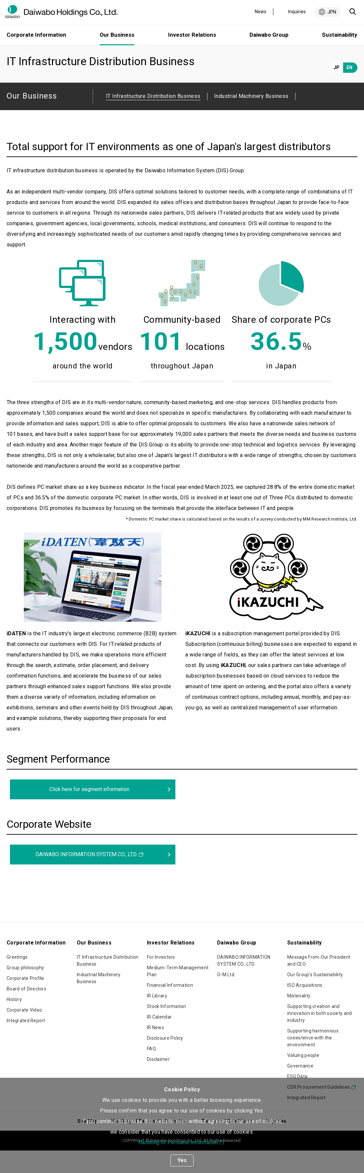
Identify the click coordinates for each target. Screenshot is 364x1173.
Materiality (298, 1018)
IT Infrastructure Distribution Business (107, 983)
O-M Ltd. (226, 997)
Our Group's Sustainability (315, 997)
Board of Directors (26, 1011)
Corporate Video (24, 1032)
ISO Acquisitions (304, 1007)
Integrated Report (26, 1043)
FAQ (151, 1071)
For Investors (161, 979)
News (260, 11)
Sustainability (339, 34)
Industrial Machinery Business (251, 118)
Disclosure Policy (165, 1060)
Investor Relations (192, 34)
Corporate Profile (25, 1000)
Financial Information (170, 1007)
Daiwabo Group (269, 34)
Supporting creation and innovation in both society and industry (319, 1035)
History (14, 1022)
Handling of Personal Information (178, 1142)
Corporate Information (36, 34)
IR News (155, 1050)
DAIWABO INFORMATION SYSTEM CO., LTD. (86, 877)
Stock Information (166, 1028)
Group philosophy (25, 990)
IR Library (157, 1018)
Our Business (45, 53)
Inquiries (297, 11)
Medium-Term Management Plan (177, 993)
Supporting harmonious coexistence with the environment (313, 1060)
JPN (331, 12)
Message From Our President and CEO (318, 983)
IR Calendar (159, 1039)
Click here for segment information (89, 812)
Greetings (17, 979)
